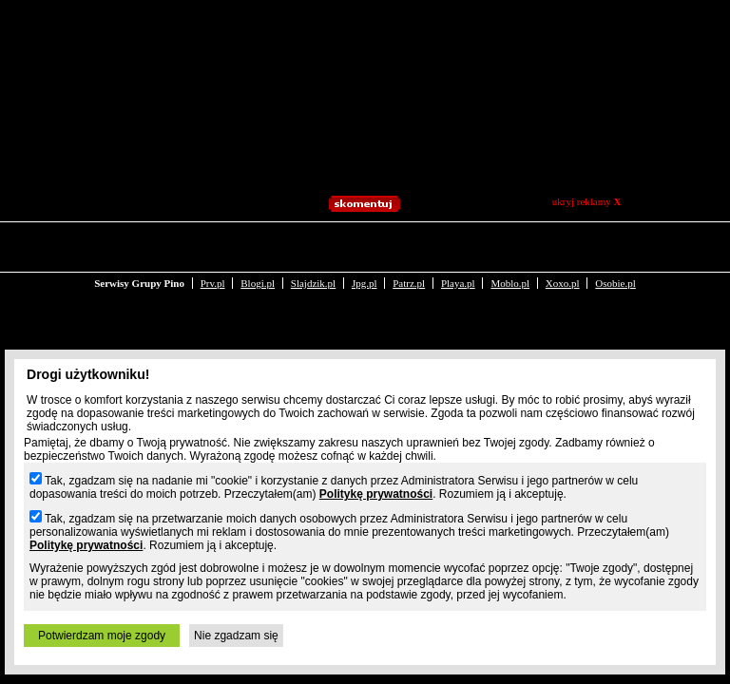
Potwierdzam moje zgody (101, 635)
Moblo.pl (509, 245)
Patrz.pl (409, 245)
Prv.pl (213, 245)
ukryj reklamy (587, 201)
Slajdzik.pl (313, 245)
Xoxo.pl (563, 245)
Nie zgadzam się (236, 635)
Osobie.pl (615, 245)
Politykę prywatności (375, 494)
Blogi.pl (257, 245)
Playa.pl (458, 245)
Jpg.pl (364, 245)
